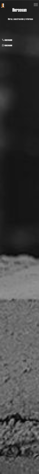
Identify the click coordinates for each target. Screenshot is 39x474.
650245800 (7, 40)
